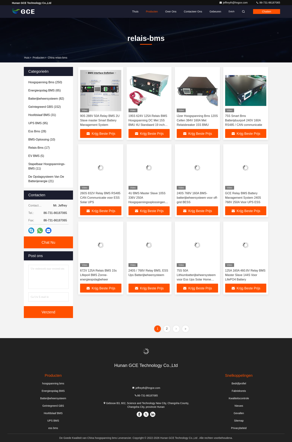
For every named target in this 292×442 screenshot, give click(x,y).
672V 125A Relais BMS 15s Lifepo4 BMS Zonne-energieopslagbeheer (98, 275)
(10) (41, 139)
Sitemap (239, 420)
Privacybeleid (239, 428)
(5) (36, 155)
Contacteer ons (193, 11)
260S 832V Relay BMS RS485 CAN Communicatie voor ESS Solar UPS (100, 198)
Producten (152, 11)
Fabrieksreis (239, 390)
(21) (46, 179)
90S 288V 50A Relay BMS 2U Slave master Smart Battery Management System (100, 120)
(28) (37, 131)
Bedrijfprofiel (239, 383)
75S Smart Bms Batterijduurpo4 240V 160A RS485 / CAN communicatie (243, 120)
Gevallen (239, 413)
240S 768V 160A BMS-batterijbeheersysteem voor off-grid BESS (197, 198)
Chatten (266, 11)
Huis (26, 57)
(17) (39, 147)
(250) (45, 82)
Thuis (135, 11)
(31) (42, 115)
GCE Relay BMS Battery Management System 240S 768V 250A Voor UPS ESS (243, 198)
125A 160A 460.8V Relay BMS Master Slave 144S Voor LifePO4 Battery (245, 275)
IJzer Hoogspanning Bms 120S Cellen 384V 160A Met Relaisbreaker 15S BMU (197, 120)
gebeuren (215, 11)
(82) (46, 98)
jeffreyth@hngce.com (233, 2)
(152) (44, 106)
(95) (38, 123)
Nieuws (239, 405)
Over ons (170, 11)
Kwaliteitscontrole (239, 398)
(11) (46, 166)
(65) (44, 90)
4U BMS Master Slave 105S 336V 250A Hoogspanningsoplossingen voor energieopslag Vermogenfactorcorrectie (147, 202)
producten (39, 57)
